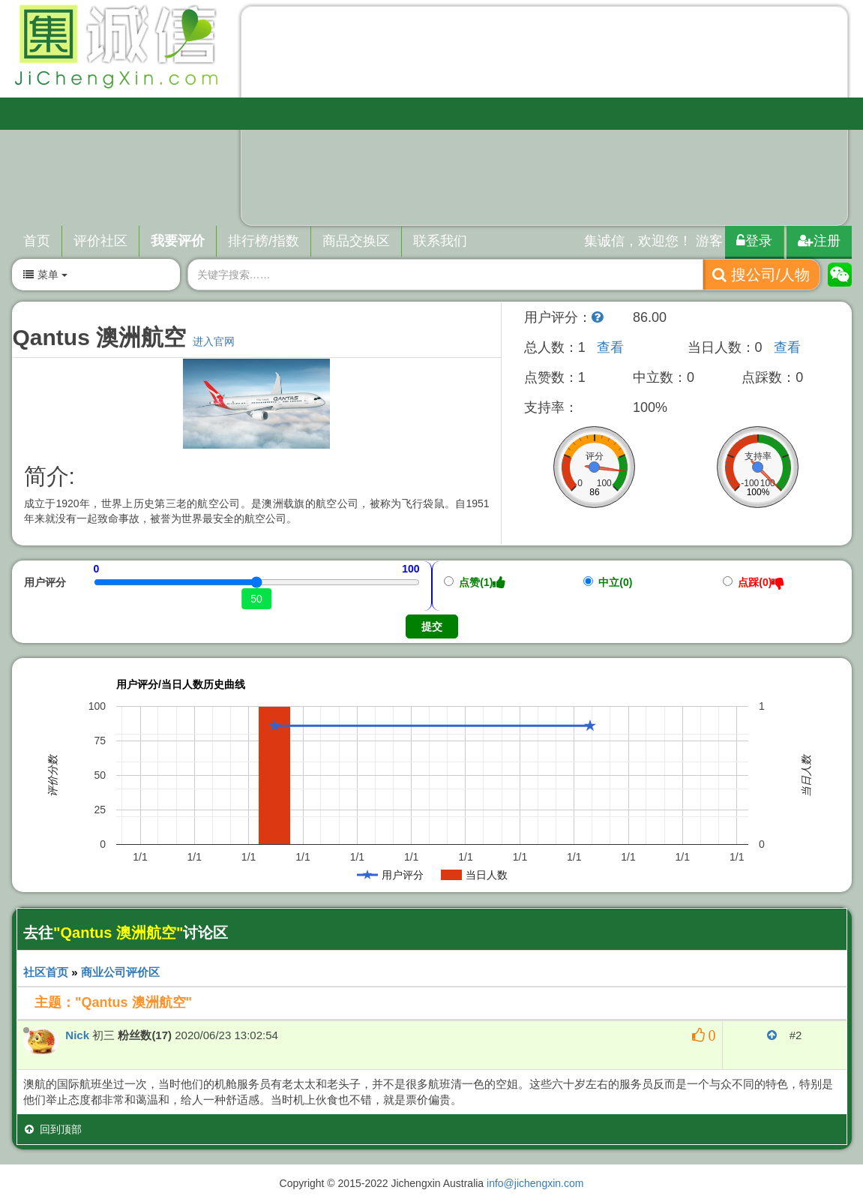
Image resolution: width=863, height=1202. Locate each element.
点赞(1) (475, 582)
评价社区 (100, 240)
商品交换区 (356, 240)
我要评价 (178, 240)
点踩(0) (754, 582)
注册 (819, 240)
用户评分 (45, 582)
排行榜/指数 (263, 240)
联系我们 (440, 240)
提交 (431, 627)
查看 (610, 347)
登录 (754, 240)
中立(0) (608, 582)
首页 (36, 240)
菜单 (45, 275)
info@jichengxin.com (535, 1183)
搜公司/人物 (761, 274)
